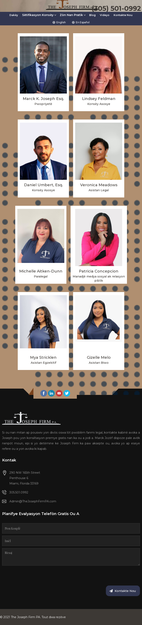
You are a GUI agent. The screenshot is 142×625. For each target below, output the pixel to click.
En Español (83, 22)
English (61, 22)
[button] (39, 16)
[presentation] (34, 576)
